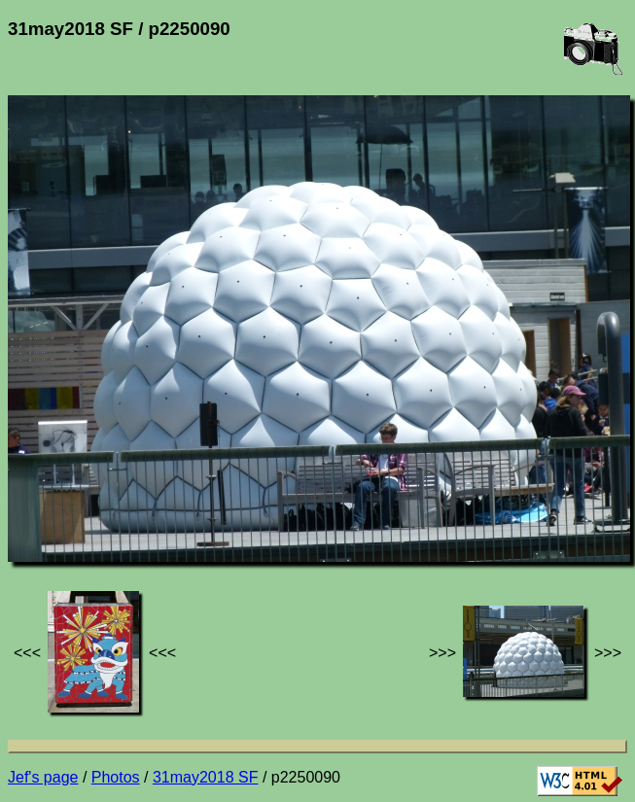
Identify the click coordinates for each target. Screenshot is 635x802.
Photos (115, 777)
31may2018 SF (206, 777)
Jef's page (43, 777)
